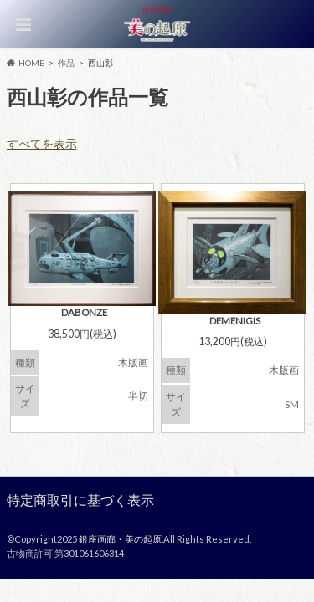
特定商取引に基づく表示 (80, 500)
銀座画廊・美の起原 (120, 538)
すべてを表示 (42, 143)
